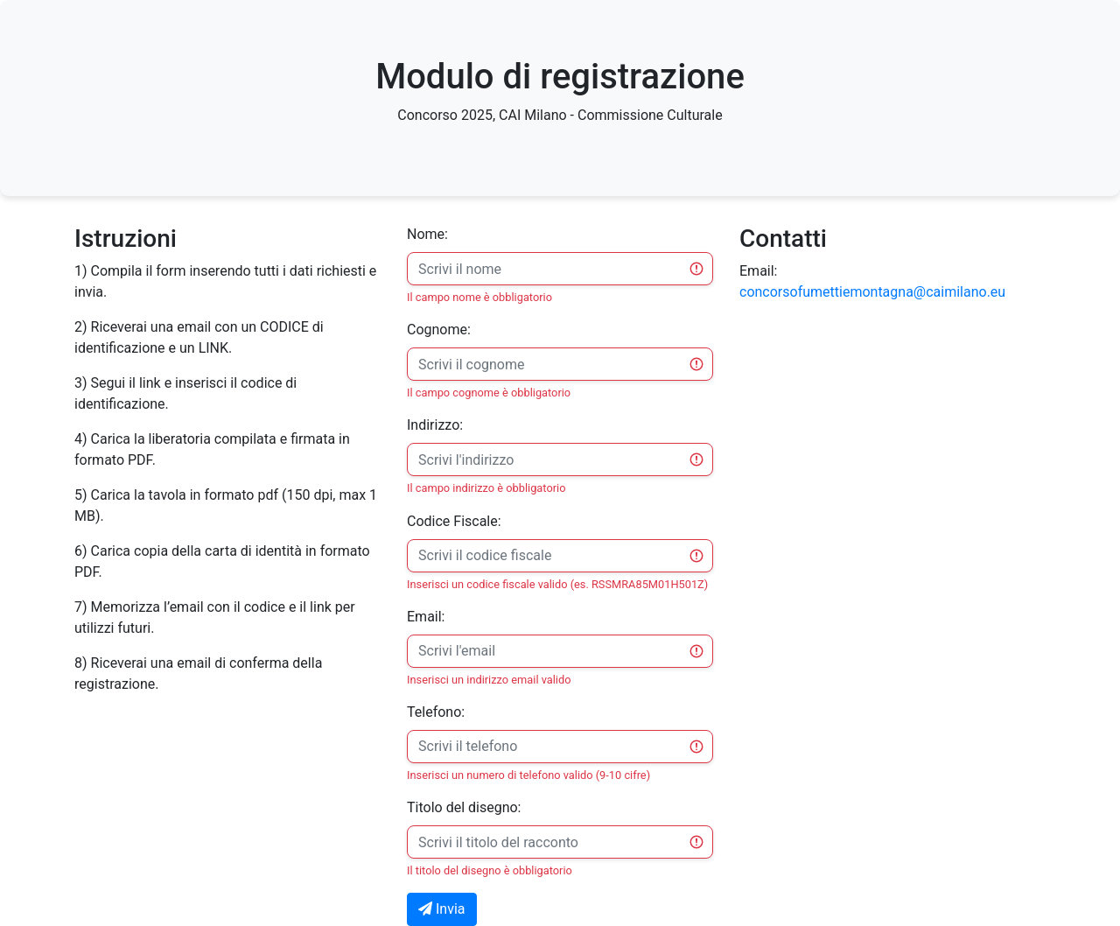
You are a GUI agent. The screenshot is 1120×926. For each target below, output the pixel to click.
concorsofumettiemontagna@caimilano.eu (872, 292)
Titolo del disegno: (464, 807)
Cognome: (439, 329)
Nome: (427, 234)
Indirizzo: (435, 425)
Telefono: (436, 712)
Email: (425, 616)
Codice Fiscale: (454, 521)
